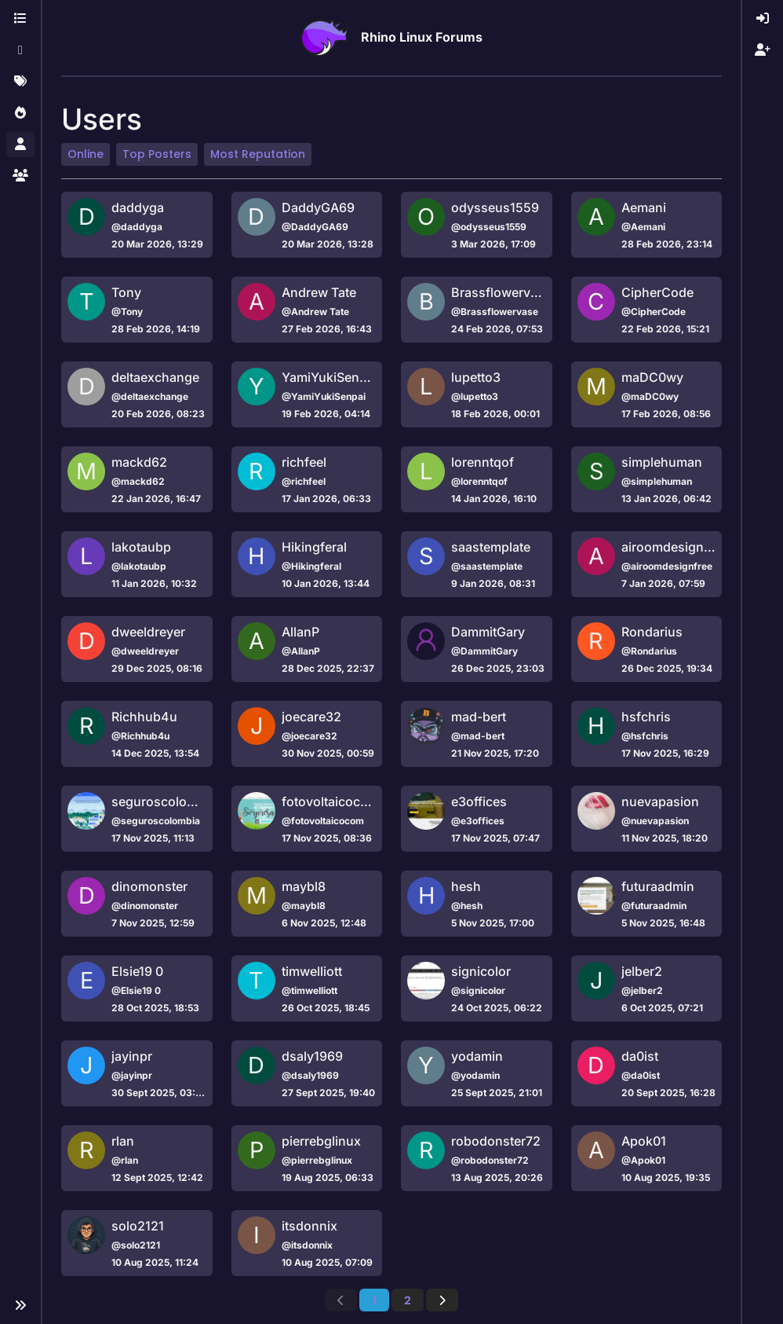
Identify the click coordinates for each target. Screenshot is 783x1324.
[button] (20, 1305)
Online (85, 154)
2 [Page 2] (407, 1300)
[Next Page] (442, 1300)
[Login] (762, 18)
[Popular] (20, 113)
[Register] (762, 50)
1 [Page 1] (374, 1300)
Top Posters (156, 154)
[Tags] (20, 81)
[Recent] (20, 50)
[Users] (20, 144)
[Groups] (20, 176)
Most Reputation (257, 154)
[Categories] (20, 18)
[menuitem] (762, 18)
